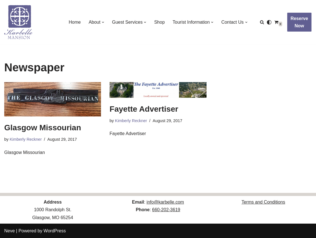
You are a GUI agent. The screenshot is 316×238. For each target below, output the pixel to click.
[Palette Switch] (269, 22)
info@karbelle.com (165, 202)
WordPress (54, 230)
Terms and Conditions (263, 202)
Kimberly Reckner (26, 139)
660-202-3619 (166, 209)
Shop (159, 22)
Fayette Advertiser (143, 109)
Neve (9, 230)
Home (75, 22)
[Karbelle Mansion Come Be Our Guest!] (18, 22)
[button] (103, 22)
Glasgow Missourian (42, 127)
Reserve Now (299, 22)
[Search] (262, 22)
